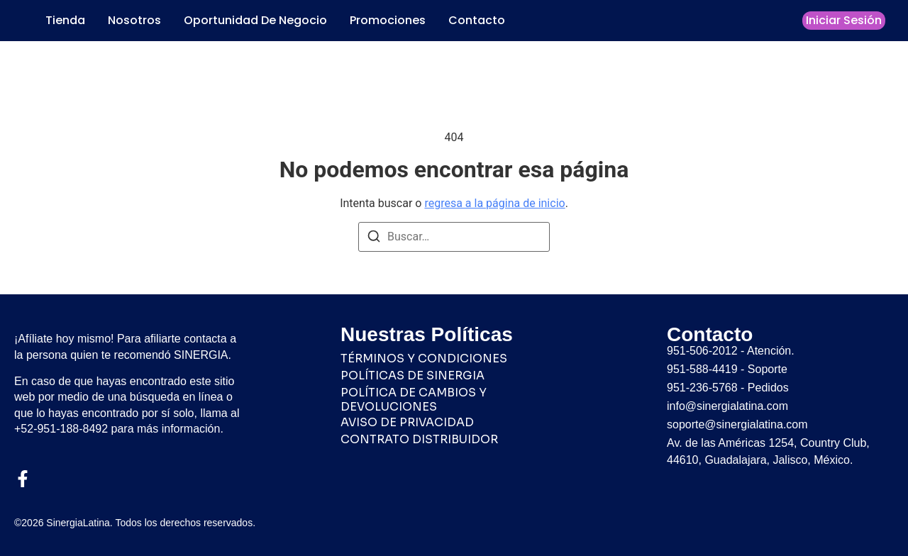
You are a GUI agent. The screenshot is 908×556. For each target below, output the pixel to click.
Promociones (388, 20)
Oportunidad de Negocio (255, 20)
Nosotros (134, 20)
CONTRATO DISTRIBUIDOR (419, 440)
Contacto (476, 20)
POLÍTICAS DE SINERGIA (412, 376)
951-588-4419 (702, 369)
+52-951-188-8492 (61, 429)
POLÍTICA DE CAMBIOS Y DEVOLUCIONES (413, 400)
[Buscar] (373, 238)
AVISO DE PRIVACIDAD (407, 423)
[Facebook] (22, 478)
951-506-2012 (702, 351)
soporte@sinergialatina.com (737, 424)
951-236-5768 (702, 388)
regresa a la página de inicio (494, 203)
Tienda (65, 20)
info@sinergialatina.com (727, 406)
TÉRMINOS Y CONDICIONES (423, 359)
